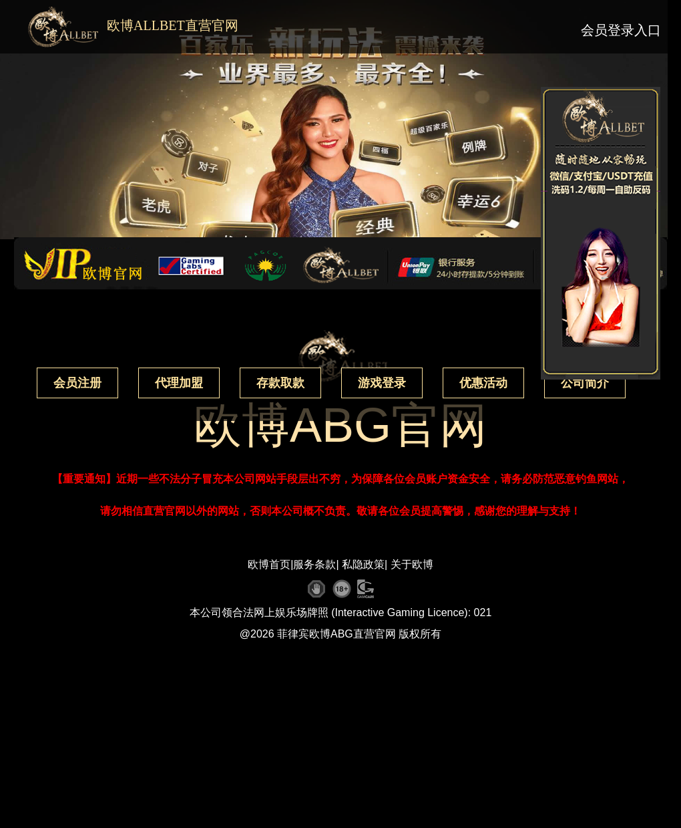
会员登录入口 (621, 30)
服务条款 (314, 564)
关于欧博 (412, 564)
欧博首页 (269, 564)
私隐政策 (363, 564)
